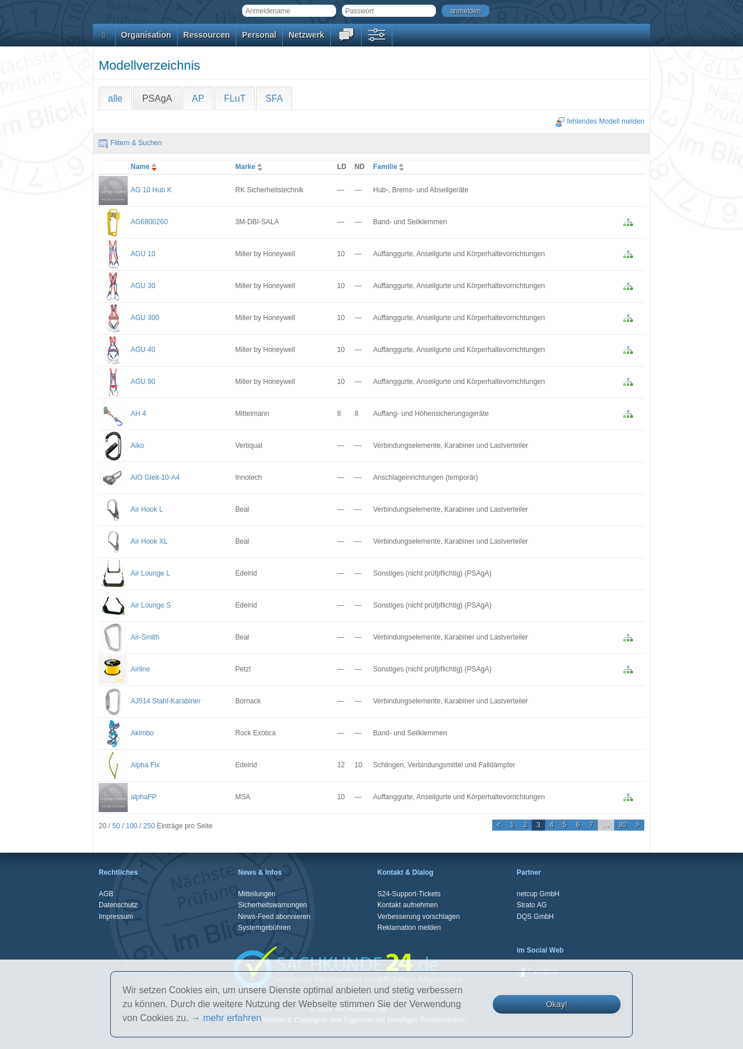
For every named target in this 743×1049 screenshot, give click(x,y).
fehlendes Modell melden (600, 121)
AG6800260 (149, 222)
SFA (274, 98)
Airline (140, 669)
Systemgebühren (264, 928)
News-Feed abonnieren (274, 917)
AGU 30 (143, 286)
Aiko (137, 445)
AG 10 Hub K (151, 190)
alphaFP (144, 797)
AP (198, 98)
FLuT (235, 98)
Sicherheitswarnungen (272, 905)
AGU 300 (145, 318)
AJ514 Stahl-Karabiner (166, 701)
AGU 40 (143, 350)
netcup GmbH (538, 894)
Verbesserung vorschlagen (418, 917)
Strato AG (532, 905)
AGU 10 (143, 254)
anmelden (465, 11)
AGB (106, 894)
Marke (250, 167)
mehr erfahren (232, 1018)
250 (149, 826)
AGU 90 (143, 382)
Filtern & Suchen (130, 143)
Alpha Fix (145, 765)
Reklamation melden (409, 928)
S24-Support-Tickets (409, 894)
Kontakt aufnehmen (407, 905)
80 (622, 825)
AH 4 (138, 413)
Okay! (557, 1004)
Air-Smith (145, 637)
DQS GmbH (535, 917)
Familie (389, 167)
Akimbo (142, 733)
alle (115, 98)
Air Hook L (147, 509)
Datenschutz (118, 905)
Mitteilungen (257, 894)
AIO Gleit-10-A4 (155, 477)
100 (132, 826)
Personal (259, 34)
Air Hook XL (149, 541)
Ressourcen (206, 34)
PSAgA (157, 98)
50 (116, 826)
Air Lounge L (150, 573)
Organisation (146, 34)
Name (145, 167)
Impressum (116, 917)
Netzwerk (306, 34)
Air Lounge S (151, 605)
